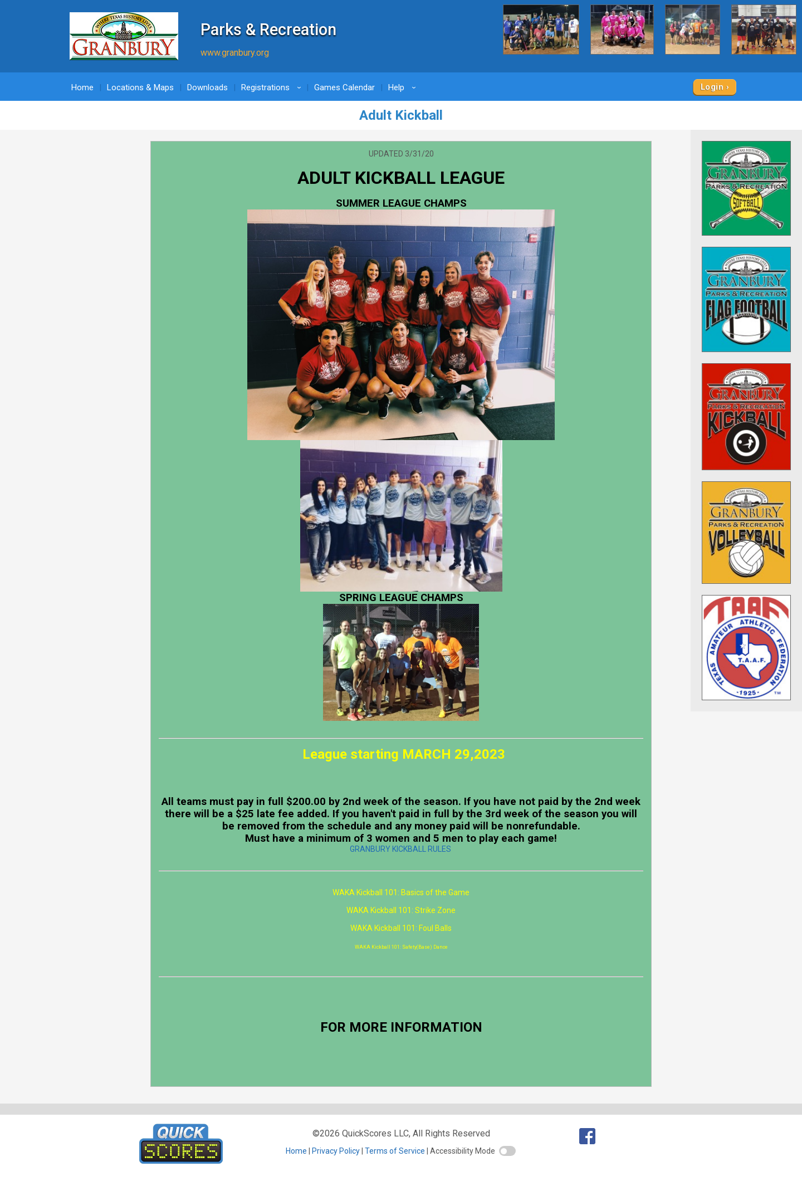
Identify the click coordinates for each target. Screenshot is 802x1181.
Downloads (207, 87)
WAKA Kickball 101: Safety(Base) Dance (401, 947)
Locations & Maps (140, 87)
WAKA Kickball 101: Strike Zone (401, 910)
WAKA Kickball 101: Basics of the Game (401, 892)
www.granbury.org (234, 52)
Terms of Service (395, 1150)
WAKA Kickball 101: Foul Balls (401, 928)
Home (82, 87)
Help (403, 87)
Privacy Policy (336, 1150)
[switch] (507, 1151)
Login (712, 87)
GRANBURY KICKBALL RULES (400, 849)
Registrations (273, 87)
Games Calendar (344, 87)
